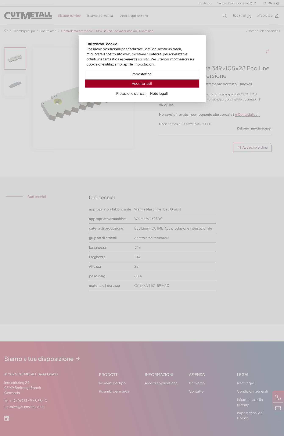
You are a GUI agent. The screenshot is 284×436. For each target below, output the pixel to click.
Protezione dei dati (131, 93)
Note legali (159, 93)
